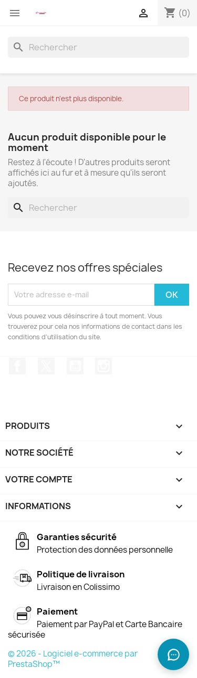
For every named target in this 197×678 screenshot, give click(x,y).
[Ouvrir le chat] (173, 654)
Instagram (103, 366)
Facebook (17, 366)
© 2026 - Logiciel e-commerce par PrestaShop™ (73, 659)
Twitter (46, 366)
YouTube (75, 366)
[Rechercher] (98, 47)
